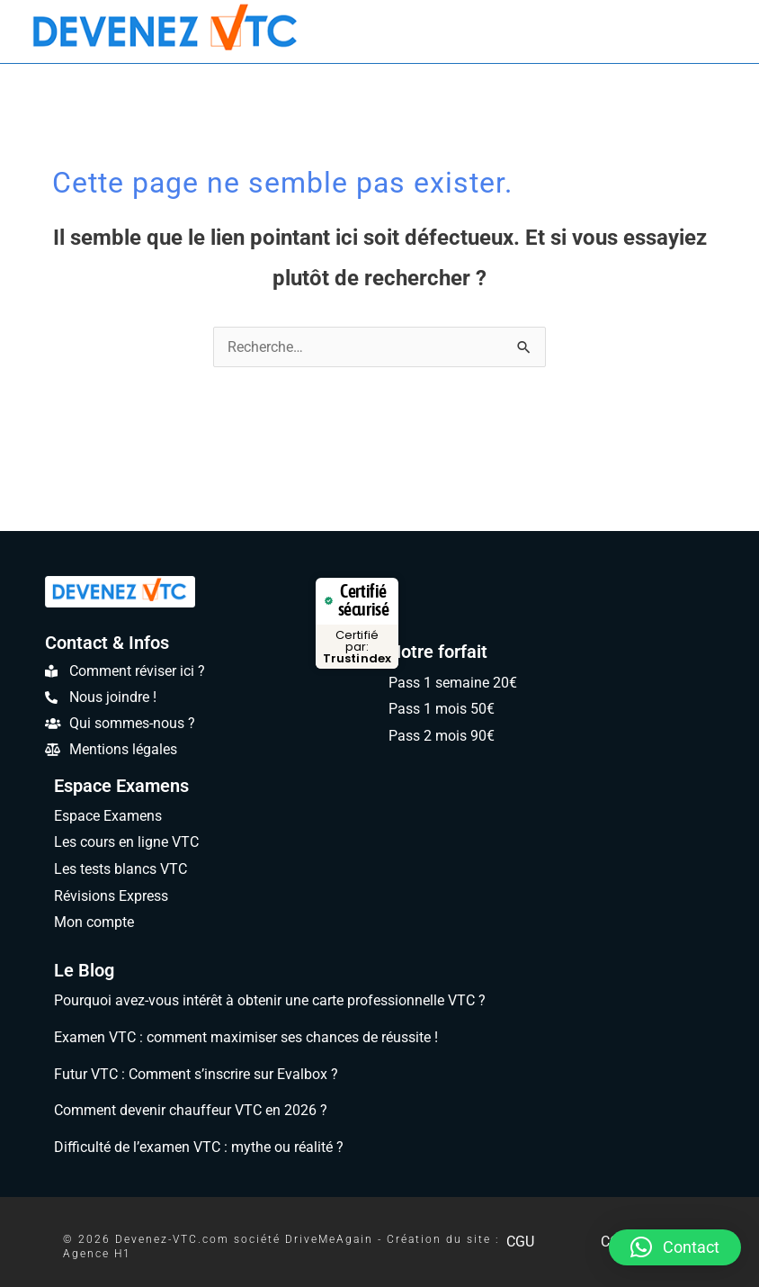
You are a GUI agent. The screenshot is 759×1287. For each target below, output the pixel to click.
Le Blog (83, 970)
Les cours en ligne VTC (127, 841)
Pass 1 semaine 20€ (453, 682)
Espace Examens (118, 786)
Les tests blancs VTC (122, 869)
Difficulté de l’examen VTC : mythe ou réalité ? (197, 1147)
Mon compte (93, 923)
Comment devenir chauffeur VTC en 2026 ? (188, 1110)
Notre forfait (437, 652)
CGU (519, 1241)
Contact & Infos (107, 642)
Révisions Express (113, 895)
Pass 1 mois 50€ (442, 708)
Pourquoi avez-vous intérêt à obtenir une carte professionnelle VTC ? (271, 1000)
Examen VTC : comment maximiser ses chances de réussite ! (246, 1037)
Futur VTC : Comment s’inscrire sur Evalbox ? (194, 1074)
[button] (675, 1247)
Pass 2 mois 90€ (442, 735)
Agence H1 (95, 1253)
